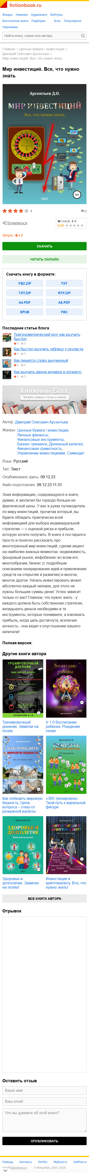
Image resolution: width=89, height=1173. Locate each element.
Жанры (7, 14)
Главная (8, 49)
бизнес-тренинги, (32, 444)
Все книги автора (44, 899)
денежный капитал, (66, 444)
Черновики (10, 27)
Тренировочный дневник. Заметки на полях (20, 726)
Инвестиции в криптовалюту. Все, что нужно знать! (66, 883)
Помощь (7, 1162)
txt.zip (25, 293)
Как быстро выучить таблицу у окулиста (48, 349)
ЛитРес (42, 1162)
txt (64, 283)
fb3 (64, 312)
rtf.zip (64, 293)
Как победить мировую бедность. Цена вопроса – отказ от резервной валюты (22, 804)
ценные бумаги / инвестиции (41, 49)
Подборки (38, 21)
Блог (57, 21)
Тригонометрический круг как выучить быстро (47, 336)
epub (24, 312)
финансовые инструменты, (41, 440)
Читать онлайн (44, 259)
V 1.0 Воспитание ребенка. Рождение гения (63, 726)
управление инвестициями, (41, 453)
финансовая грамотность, (40, 449)
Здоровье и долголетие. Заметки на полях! (20, 883)
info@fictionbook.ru (14, 1167)
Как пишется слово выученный (41, 360)
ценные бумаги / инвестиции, (43, 430)
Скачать (44, 246)
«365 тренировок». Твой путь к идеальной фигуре (65, 802)
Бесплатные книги (15, 21)
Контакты (25, 1162)
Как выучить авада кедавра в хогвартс (48, 372)
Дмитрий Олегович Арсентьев (25, 54)
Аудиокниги (39, 14)
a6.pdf (64, 302)
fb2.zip (25, 283)
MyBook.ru (60, 1162)
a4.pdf (25, 302)
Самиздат (75, 453)
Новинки (22, 14)
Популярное (72, 21)
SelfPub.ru (80, 1162)
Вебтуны (56, 14)
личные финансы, (33, 435)
